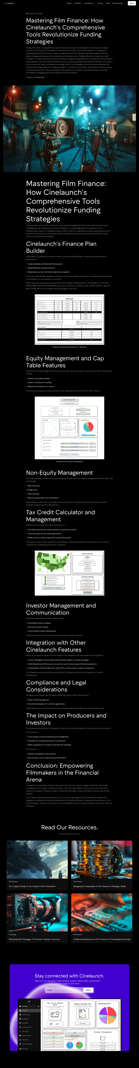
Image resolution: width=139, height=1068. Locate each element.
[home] (8, 3)
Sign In (131, 3)
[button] (89, 3)
